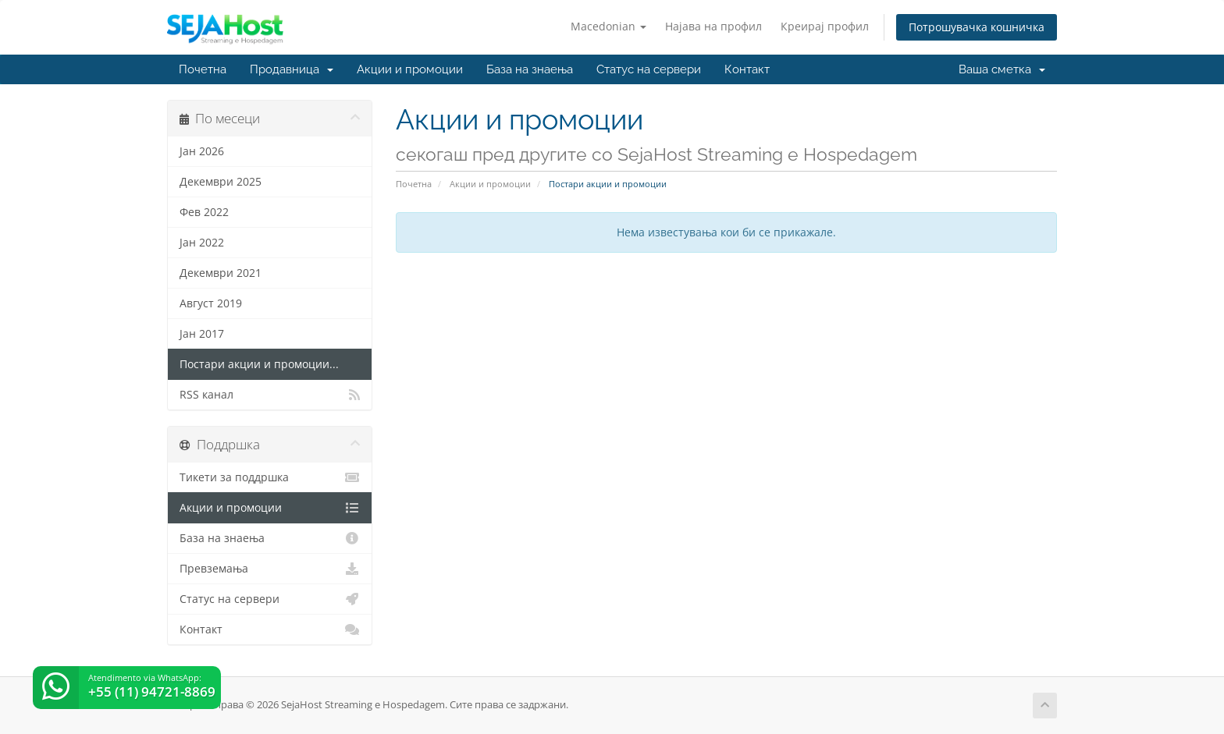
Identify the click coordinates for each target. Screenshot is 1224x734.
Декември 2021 (221, 273)
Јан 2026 (202, 151)
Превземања (270, 568)
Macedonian (608, 26)
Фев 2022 (204, 212)
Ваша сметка (1002, 69)
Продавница (291, 69)
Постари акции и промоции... (259, 364)
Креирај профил (825, 26)
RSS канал (270, 394)
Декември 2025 (221, 182)
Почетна (202, 69)
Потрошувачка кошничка (976, 27)
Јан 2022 (202, 243)
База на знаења (529, 69)
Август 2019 (211, 303)
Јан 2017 (202, 334)
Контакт (747, 69)
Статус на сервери (648, 69)
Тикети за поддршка (270, 477)
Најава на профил (713, 26)
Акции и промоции (410, 69)
